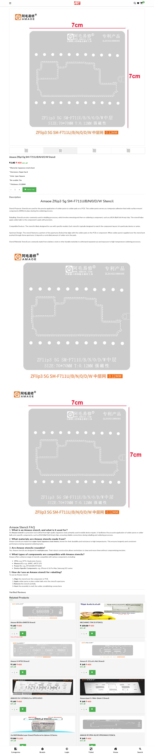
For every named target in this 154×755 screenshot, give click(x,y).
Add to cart (29, 189)
